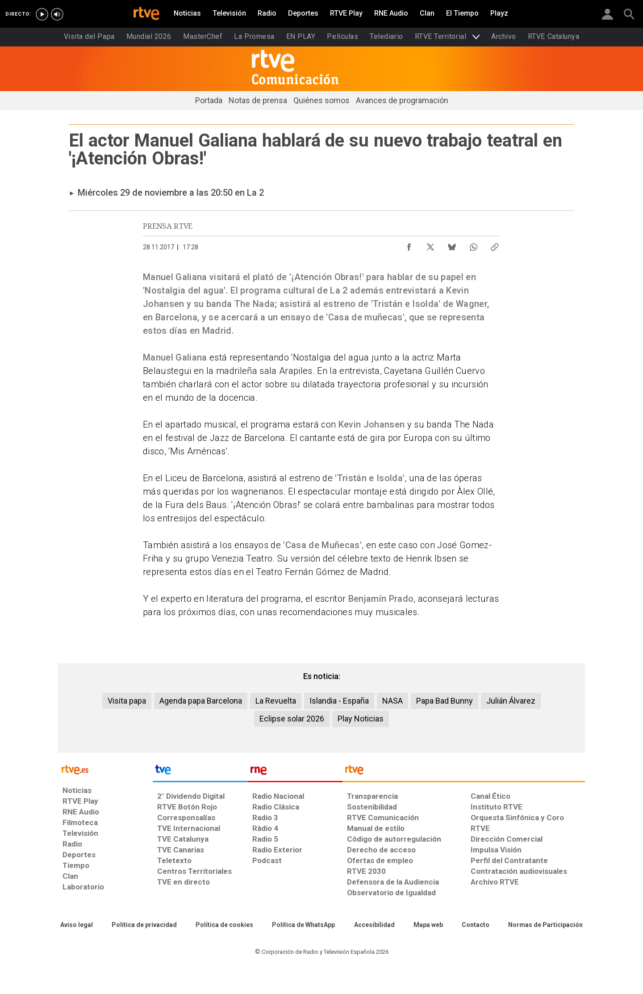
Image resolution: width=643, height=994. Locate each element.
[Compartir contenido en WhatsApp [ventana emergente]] (473, 244)
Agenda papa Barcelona (200, 700)
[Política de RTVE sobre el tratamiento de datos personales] (144, 925)
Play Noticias (361, 718)
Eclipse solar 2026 (291, 718)
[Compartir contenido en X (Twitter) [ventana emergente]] (430, 244)
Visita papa (127, 700)
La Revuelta (275, 700)
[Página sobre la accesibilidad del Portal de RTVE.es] (374, 925)
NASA (392, 700)
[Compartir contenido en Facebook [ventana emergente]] (409, 244)
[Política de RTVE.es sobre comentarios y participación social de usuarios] (545, 925)
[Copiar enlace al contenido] (494, 244)
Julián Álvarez (510, 700)
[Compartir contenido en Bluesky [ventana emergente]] (452, 244)
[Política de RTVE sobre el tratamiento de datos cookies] (224, 925)
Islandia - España (339, 700)
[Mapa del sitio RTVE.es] (428, 925)
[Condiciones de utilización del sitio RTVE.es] (76, 925)
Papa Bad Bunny (444, 700)
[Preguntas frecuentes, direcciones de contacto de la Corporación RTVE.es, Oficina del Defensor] (475, 925)
